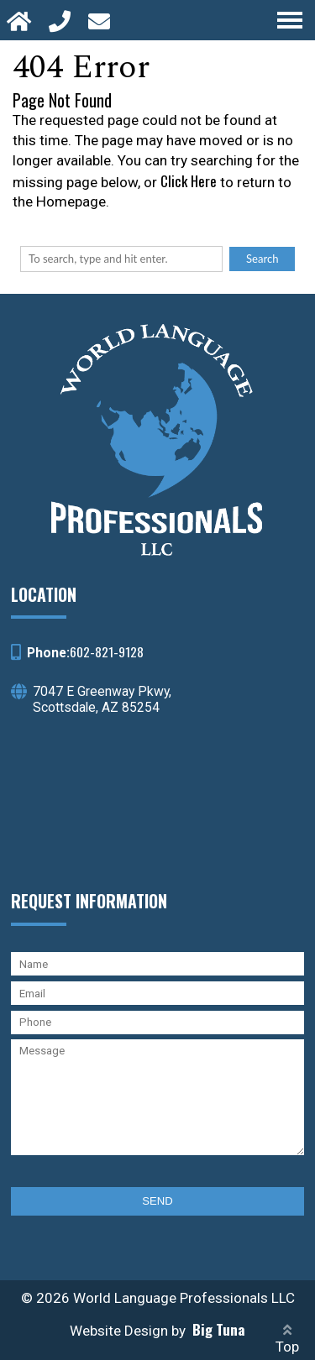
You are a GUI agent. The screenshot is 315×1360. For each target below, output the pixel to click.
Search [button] (262, 258)
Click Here (188, 180)
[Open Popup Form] (101, 20)
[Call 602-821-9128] (61, 20)
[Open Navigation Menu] (289, 20)
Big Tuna (218, 1329)
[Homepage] (21, 20)
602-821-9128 (107, 651)
